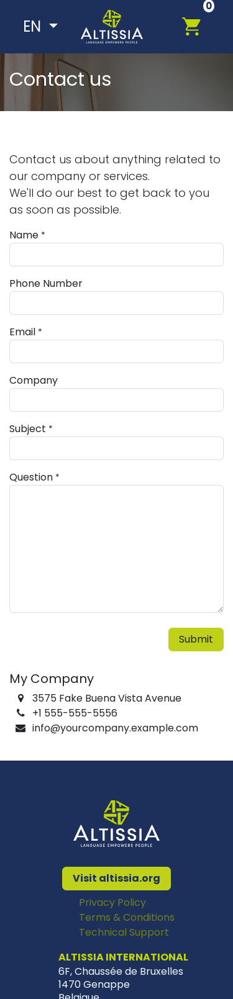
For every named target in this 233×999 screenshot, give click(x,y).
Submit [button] (196, 639)
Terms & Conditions (127, 917)
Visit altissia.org (116, 878)
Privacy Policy (112, 902)
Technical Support (124, 932)
